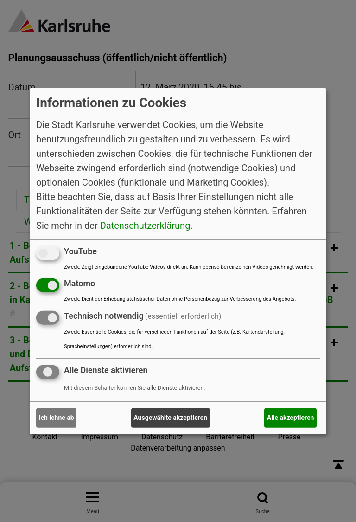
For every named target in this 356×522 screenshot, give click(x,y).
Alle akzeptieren (290, 417)
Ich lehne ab (56, 417)
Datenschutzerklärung (145, 225)
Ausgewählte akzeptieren (170, 417)
